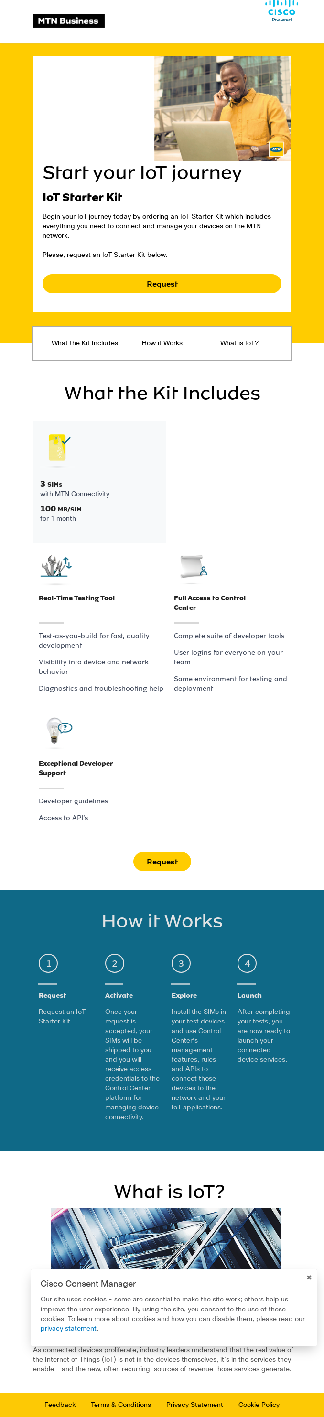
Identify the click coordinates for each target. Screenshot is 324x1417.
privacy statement (69, 1328)
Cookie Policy (259, 1405)
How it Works (162, 343)
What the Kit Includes (85, 343)
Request (162, 284)
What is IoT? (239, 343)
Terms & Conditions (121, 1405)
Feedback (60, 1405)
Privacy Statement (194, 1405)
